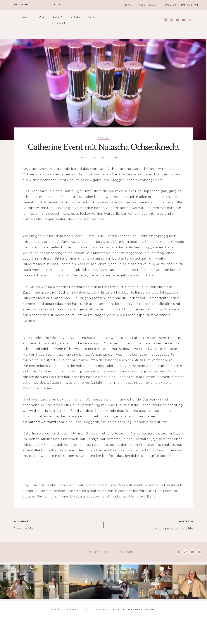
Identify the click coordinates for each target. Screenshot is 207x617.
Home (128, 5)
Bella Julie (96, 157)
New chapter (57, 524)
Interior (58, 23)
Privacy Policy (121, 609)
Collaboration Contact (182, 5)
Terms (104, 609)
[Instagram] (165, 20)
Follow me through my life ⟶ (36, 5)
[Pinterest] (177, 20)
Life (91, 17)
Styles (75, 17)
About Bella (148, 5)
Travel (40, 17)
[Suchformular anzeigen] (189, 19)
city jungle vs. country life (149, 524)
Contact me (98, 551)
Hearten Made (145, 609)
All (25, 17)
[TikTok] (171, 20)
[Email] (183, 20)
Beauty (58, 17)
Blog (78, 551)
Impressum (124, 551)
